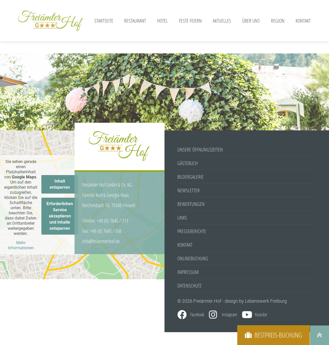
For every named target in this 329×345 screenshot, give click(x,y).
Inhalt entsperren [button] (60, 184)
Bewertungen (191, 203)
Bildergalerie (190, 176)
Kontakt (303, 20)
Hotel (162, 20)
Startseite (103, 20)
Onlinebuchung (192, 258)
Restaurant (135, 20)
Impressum (188, 272)
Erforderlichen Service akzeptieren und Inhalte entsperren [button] (60, 216)
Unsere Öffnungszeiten (200, 149)
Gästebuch (187, 163)
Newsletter (188, 190)
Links (182, 217)
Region (278, 20)
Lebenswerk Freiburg (266, 301)
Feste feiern (190, 20)
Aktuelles (222, 20)
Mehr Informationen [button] (21, 245)
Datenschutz (189, 285)
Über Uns (251, 20)
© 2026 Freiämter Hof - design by (211, 301)
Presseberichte (191, 231)
